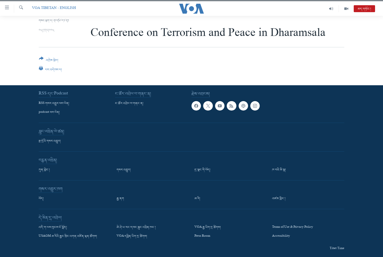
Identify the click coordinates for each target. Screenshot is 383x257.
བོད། (41, 198)
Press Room (202, 236)
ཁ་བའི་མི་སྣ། (279, 170)
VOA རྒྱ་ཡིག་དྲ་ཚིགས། (207, 227)
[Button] (48, 61)
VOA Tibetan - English (54, 8)
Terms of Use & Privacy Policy (292, 227)
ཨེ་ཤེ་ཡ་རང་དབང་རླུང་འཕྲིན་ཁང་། (136, 227)
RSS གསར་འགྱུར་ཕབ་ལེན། (54, 103)
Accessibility (281, 236)
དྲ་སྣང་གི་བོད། (202, 170)
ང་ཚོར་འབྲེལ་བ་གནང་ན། (129, 103)
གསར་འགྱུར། (124, 170)
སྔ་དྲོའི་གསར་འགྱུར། (50, 141)
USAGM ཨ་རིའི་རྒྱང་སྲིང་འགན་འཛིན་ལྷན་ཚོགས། (68, 236)
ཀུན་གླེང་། (44, 170)
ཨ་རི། (197, 198)
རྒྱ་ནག (120, 198)
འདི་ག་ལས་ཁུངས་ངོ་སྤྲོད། (53, 227)
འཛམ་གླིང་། (279, 198)
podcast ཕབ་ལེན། (49, 112)
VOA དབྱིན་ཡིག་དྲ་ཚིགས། (132, 236)
